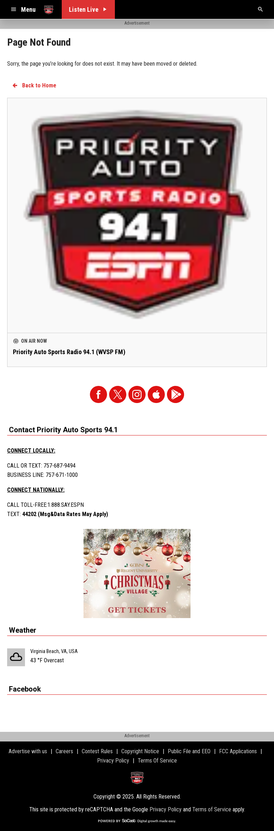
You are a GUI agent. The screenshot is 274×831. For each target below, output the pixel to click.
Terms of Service (211, 809)
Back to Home (33, 85)
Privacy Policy (165, 809)
